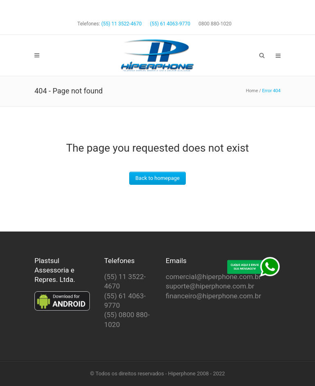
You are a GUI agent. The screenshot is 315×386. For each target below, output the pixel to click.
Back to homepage (157, 178)
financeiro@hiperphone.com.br (213, 296)
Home (252, 90)
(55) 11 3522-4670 (121, 24)
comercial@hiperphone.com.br (213, 276)
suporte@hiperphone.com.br (210, 286)
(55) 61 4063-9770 (170, 24)
